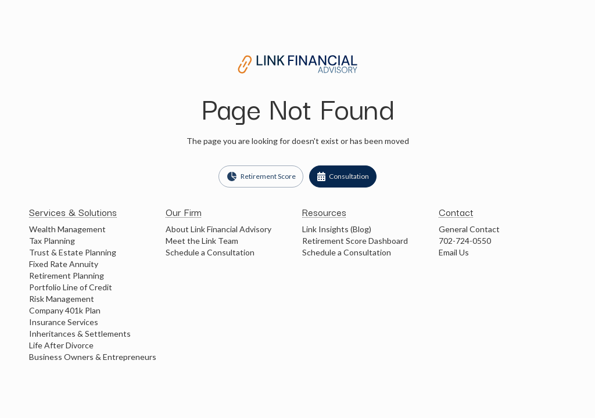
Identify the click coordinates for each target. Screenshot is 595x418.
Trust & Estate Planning (72, 252)
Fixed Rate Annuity (63, 264)
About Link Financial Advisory (218, 229)
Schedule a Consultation (210, 252)
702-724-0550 (465, 241)
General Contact (469, 229)
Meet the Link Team (202, 241)
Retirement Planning (66, 275)
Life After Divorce (61, 345)
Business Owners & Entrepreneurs (92, 357)
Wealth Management (67, 229)
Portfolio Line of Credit (70, 287)
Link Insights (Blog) (336, 229)
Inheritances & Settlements (80, 333)
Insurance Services (63, 322)
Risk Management (61, 299)
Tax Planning (52, 241)
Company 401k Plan (65, 310)
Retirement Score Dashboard (355, 241)
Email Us (454, 252)
